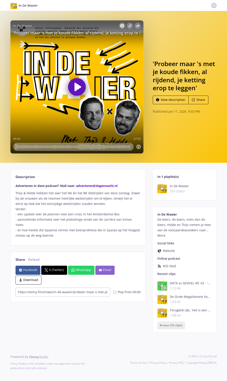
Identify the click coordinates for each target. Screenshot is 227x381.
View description (170, 100)
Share (198, 100)
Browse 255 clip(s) (171, 325)
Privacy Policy (157, 363)
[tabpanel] (78, 210)
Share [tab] (20, 259)
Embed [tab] (34, 259)
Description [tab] (25, 177)
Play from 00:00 (127, 292)
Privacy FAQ (176, 363)
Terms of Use (138, 363)
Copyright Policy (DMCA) (201, 363)
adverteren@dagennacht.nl (96, 186)
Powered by (29, 357)
